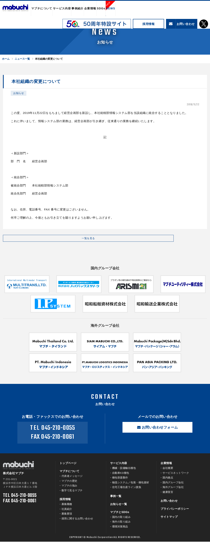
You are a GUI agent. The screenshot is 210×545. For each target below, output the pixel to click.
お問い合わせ (169, 504)
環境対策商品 (120, 529)
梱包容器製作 (120, 481)
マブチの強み (69, 489)
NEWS (110, 8)
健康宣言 (168, 495)
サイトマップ (169, 520)
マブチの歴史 (69, 484)
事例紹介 (77, 8)
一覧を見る (34, 240)
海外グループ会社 (173, 490)
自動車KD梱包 (120, 476)
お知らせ (18, 93)
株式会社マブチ (15, 8)
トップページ (68, 466)
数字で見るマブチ (72, 493)
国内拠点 (168, 481)
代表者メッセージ (72, 479)
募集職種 (67, 507)
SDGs (101, 8)
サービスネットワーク (176, 476)
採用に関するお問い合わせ (77, 521)
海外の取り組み (121, 525)
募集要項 (67, 517)
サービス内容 (62, 8)
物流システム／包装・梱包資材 (130, 485)
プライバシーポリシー (175, 512)
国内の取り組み (121, 520)
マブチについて (41, 8)
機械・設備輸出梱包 (124, 471)
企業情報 (90, 8)
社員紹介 (67, 512)
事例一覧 (116, 499)
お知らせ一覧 (118, 507)
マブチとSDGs (119, 515)
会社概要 (168, 471)
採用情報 (148, 24)
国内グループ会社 (173, 485)
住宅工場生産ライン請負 (126, 490)
